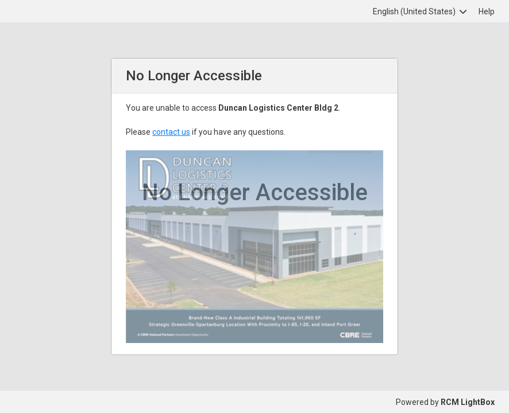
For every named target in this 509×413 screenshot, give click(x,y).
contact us (171, 132)
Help (487, 11)
